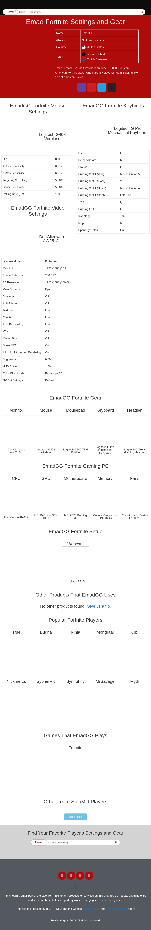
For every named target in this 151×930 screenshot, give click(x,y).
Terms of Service (116, 908)
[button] (147, 4)
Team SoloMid (93, 54)
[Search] (143, 12)
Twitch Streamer (94, 59)
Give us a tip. (99, 606)
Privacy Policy (91, 908)
